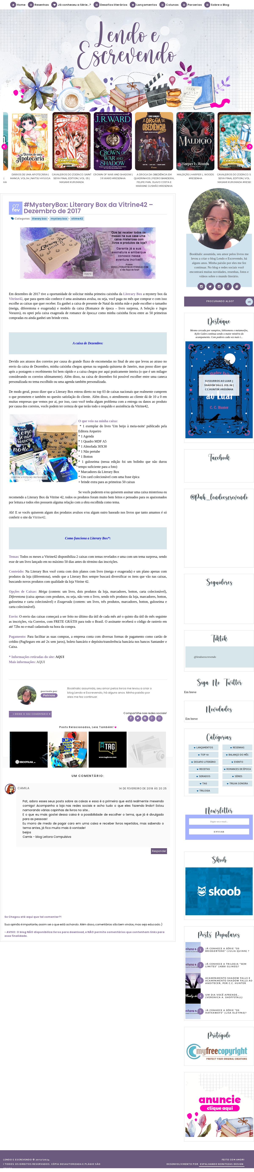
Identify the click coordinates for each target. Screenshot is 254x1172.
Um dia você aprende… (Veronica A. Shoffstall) (224, 996)
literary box (39, 218)
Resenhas (38, 5)
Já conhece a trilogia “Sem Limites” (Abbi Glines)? (226, 965)
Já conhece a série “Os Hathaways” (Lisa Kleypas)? (226, 1011)
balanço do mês (238, 755)
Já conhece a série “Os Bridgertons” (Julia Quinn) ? (227, 949)
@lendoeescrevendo (205, 656)
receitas (204, 769)
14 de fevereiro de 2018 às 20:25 (143, 788)
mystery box (59, 218)
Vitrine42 (39, 517)
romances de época (238, 769)
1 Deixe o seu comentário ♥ (32, 714)
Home (18, 5)
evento (238, 762)
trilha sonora (238, 784)
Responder (159, 851)
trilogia (204, 791)
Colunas (169, 5)
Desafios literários (110, 5)
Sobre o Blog (217, 5)
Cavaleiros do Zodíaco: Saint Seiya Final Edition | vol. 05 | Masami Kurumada (104, 178)
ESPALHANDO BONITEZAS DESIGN (221, 1164)
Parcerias (191, 5)
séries (238, 776)
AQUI (59, 657)
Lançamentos (143, 5)
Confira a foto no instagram (28, 477)
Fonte (87, 274)
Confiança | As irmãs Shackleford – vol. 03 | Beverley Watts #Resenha (21, 178)
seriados (204, 776)
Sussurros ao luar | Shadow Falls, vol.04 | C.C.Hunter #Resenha (219, 385)
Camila (23, 788)
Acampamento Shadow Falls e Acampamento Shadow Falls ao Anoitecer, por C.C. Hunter (229, 980)
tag (204, 784)
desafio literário (205, 762)
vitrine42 (77, 218)
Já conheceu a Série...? (71, 5)
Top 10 (205, 755)
